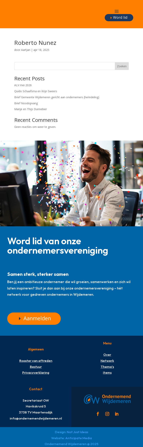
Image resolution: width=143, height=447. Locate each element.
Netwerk (107, 360)
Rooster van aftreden (35, 360)
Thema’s (107, 367)
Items (107, 372)
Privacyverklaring (35, 372)
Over (107, 354)
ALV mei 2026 (23, 85)
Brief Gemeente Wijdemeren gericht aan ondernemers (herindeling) (56, 97)
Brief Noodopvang (26, 103)
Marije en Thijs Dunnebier (30, 109)
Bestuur (36, 367)
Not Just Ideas (77, 432)
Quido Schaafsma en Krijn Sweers (35, 91)
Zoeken (122, 66)
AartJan (25, 50)
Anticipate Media (78, 438)
